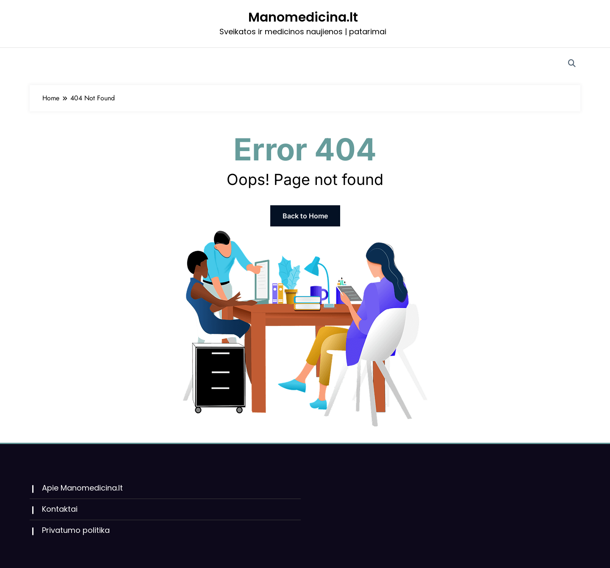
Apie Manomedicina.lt (82, 488)
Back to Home (305, 216)
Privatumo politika (76, 530)
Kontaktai (60, 509)
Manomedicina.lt (303, 17)
